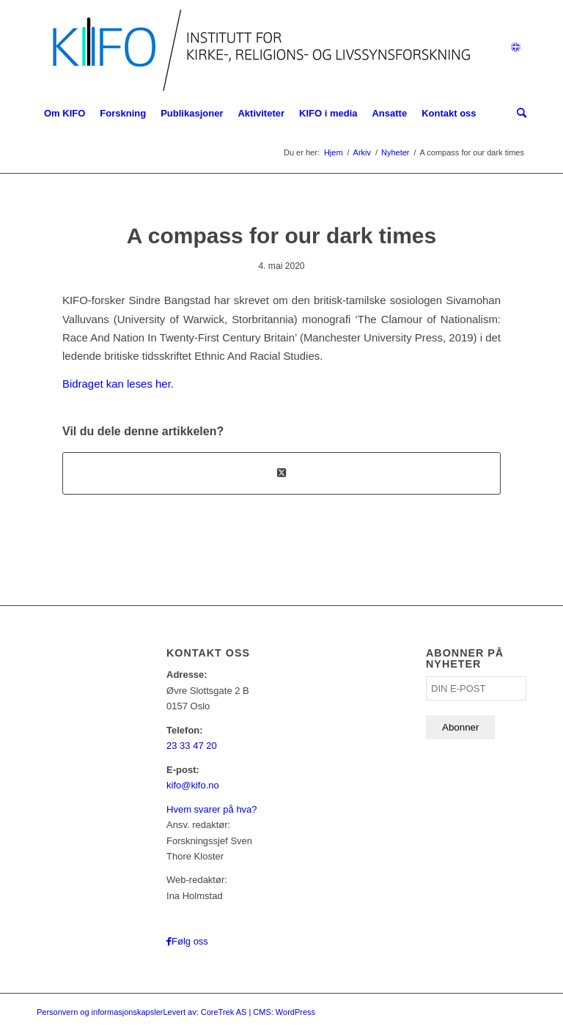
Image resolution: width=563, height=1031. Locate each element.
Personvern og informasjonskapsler (100, 1012)
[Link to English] (515, 48)
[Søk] (517, 113)
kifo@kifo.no (192, 785)
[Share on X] (281, 473)
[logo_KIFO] (258, 47)
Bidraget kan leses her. (118, 383)
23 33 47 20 (191, 745)
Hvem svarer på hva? (211, 809)
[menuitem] (64, 113)
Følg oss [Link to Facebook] (190, 941)
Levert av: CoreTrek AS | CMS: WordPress (239, 1012)
